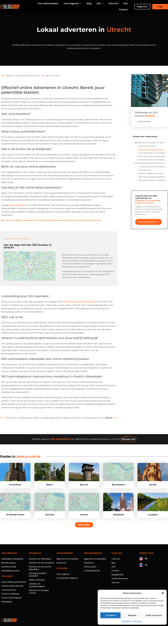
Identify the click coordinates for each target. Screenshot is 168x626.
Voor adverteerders (48, 3)
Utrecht (36, 75)
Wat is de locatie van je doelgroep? (153, 153)
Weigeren (132, 615)
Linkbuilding (6, 601)
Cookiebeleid (125, 621)
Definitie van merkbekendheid (36, 585)
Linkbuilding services (10, 570)
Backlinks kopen (8, 562)
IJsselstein (118, 514)
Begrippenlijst (118, 574)
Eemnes (49, 514)
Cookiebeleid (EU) (92, 570)
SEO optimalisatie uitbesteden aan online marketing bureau (153, 177)
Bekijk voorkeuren (154, 615)
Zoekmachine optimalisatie (13, 582)
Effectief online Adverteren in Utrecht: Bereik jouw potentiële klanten (151, 143)
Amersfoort (15, 484)
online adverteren (18, 205)
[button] (162, 593)
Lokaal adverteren (23, 75)
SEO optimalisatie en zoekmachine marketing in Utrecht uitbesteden (153, 180)
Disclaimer (61, 562)
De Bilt (152, 484)
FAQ (125, 3)
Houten (84, 514)
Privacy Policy (137, 621)
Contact (123, 9)
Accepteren (111, 615)
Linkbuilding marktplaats (12, 559)
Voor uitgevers (73, 4)
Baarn (49, 484)
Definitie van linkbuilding (40, 559)
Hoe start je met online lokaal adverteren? (153, 160)
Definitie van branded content (39, 591)
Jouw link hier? (144, 121)
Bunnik (84, 484)
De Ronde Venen (15, 514)
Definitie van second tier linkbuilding (40, 568)
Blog (89, 3)
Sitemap (115, 582)
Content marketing (10, 593)
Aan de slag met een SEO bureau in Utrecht (151, 163)
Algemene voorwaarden (67, 559)
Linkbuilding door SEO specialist (153, 166)
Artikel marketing (36, 580)
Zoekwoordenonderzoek (12, 586)
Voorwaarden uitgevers (67, 578)
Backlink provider (9, 566)
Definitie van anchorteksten (41, 562)
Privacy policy (90, 566)
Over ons (113, 3)
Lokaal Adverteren (120, 578)
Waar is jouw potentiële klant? (151, 149)
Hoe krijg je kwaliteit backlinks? (38, 574)
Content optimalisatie (11, 597)
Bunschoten (118, 484)
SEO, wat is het (145, 170)
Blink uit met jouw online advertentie (153, 156)
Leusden (153, 514)
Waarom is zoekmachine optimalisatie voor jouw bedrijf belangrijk (153, 173)
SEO (100, 4)
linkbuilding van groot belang (79, 301)
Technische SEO (8, 590)
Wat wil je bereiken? (147, 146)
